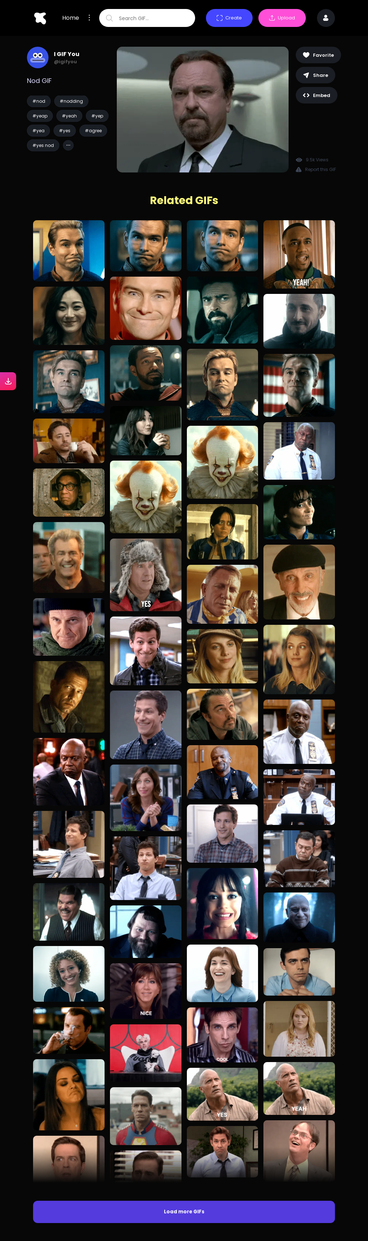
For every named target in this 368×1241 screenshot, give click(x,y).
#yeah (69, 116)
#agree (93, 131)
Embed (316, 95)
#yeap (39, 116)
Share (315, 75)
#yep (97, 116)
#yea (38, 131)
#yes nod (43, 145)
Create (229, 17)
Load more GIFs (184, 1211)
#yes (64, 131)
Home (70, 18)
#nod (38, 101)
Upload (282, 17)
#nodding (71, 101)
